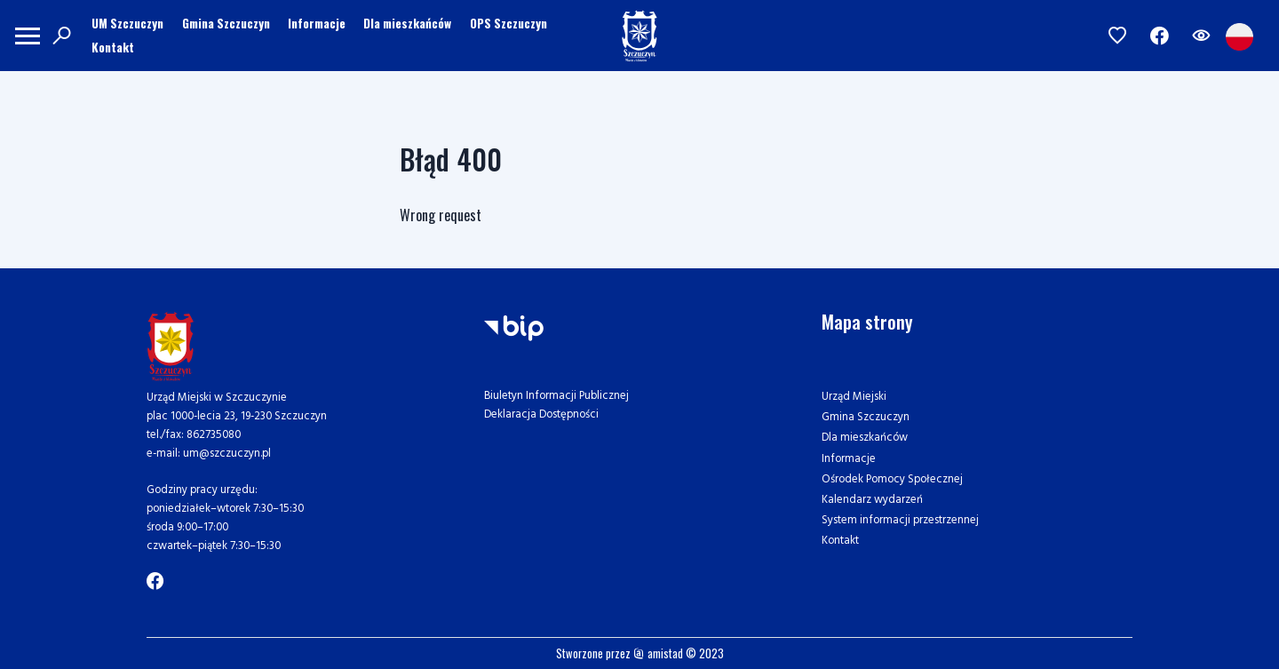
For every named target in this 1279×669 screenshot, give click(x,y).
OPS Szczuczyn (508, 23)
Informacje (317, 23)
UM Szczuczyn (127, 23)
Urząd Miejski (854, 396)
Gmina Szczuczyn (226, 23)
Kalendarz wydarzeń (872, 499)
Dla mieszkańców (407, 23)
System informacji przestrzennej (900, 520)
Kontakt (112, 47)
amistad (658, 653)
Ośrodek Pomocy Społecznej (892, 479)
